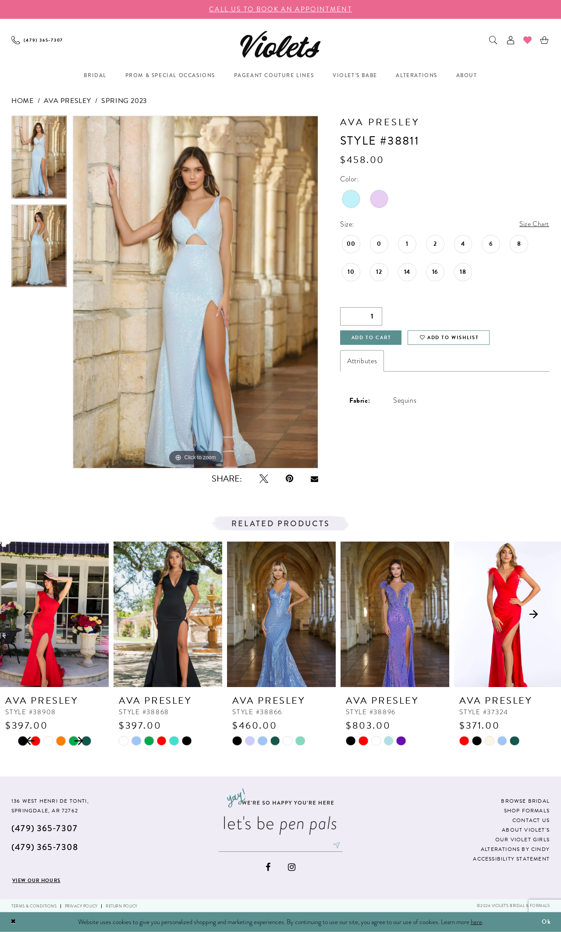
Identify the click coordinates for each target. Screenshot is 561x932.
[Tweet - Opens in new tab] (263, 479)
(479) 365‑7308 (44, 847)
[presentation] (54, 614)
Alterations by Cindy (515, 849)
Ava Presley (67, 101)
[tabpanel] (39, 160)
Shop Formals (527, 811)
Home (22, 101)
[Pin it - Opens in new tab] (289, 479)
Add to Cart (374, 339)
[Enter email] (280, 846)
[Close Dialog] (13, 922)
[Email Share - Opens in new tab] (314, 479)
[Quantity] (361, 317)
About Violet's (526, 830)
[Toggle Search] (493, 40)
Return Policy (122, 906)
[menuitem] (37, 40)
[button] (510, 40)
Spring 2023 (124, 101)
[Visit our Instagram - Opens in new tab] (291, 868)
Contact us (531, 820)
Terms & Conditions (34, 906)
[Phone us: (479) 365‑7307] (37, 40)
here (476, 922)
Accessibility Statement (511, 859)
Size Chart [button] (533, 225)
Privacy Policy (81, 906)
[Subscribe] (339, 846)
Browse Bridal (525, 801)
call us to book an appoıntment (280, 9)
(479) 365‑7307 (44, 828)
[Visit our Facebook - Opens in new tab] (268, 868)
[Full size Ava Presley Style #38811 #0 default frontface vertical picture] (195, 292)
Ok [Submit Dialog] (546, 922)
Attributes (362, 363)
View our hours (39, 880)
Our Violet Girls (522, 839)
